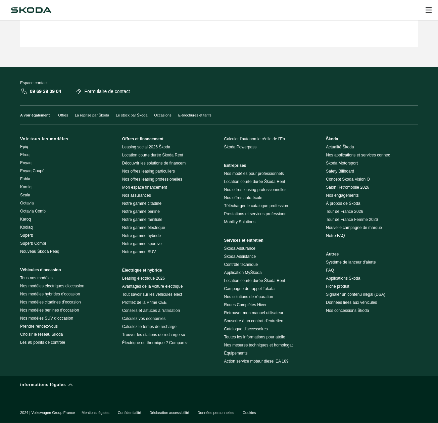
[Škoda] (31, 10)
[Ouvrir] (429, 10)
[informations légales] (219, 386)
